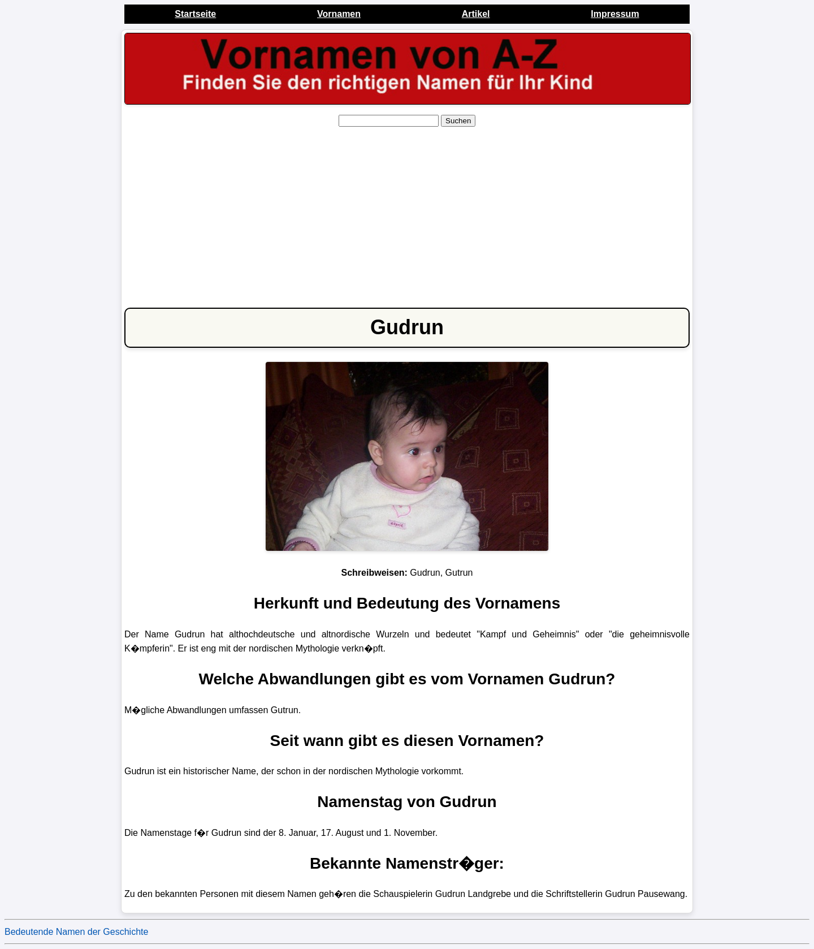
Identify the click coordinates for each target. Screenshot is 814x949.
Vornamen (339, 14)
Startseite (195, 14)
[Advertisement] (407, 215)
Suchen (458, 121)
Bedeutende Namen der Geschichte (76, 932)
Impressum (615, 14)
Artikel (476, 14)
